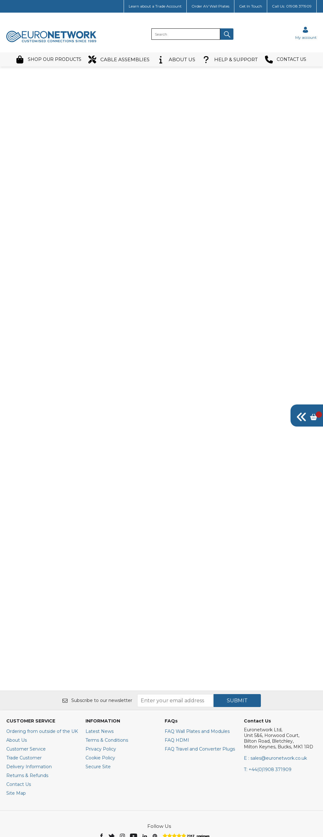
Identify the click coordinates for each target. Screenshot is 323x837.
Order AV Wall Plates (210, 6)
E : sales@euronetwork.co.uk (275, 698)
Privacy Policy (100, 689)
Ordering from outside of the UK (42, 672)
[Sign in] (306, 33)
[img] (307, 415)
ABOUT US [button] (176, 59)
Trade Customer (24, 698)
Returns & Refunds (27, 716)
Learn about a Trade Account (155, 6)
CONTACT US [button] (286, 59)
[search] (185, 34)
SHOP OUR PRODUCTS (48, 59)
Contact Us (18, 725)
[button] (226, 34)
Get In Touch (250, 6)
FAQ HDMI (177, 680)
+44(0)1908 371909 (267, 710)
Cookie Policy (100, 698)
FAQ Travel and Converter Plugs (200, 689)
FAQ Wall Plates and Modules (197, 672)
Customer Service (26, 689)
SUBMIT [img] (237, 641)
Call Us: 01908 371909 (292, 6)
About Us (16, 680)
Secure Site (98, 707)
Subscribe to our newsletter (97, 641)
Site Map (16, 733)
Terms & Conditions (106, 680)
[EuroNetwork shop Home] (51, 41)
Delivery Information (29, 707)
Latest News (99, 672)
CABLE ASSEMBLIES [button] (119, 59)
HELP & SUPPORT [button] (230, 59)
